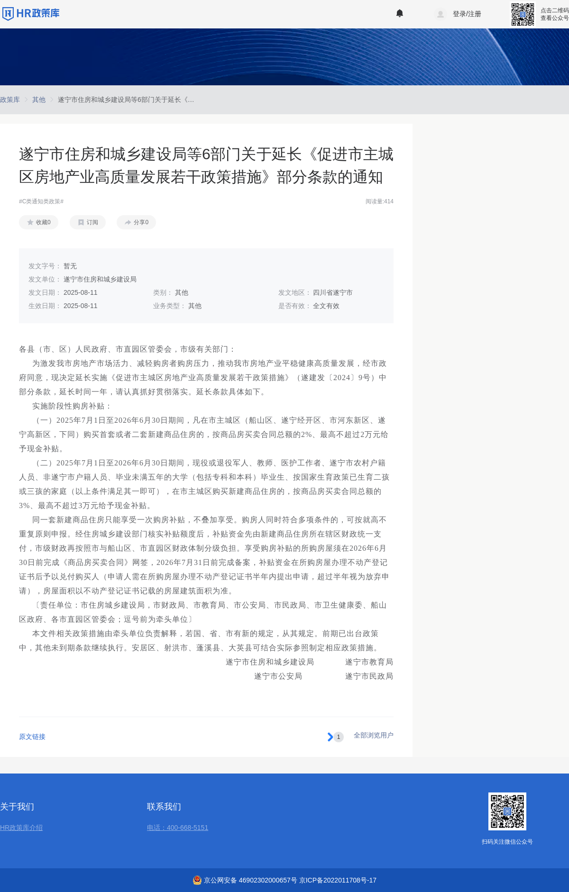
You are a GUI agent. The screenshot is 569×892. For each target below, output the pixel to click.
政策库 (10, 99)
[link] (10, 99)
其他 (39, 99)
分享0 (141, 222)
